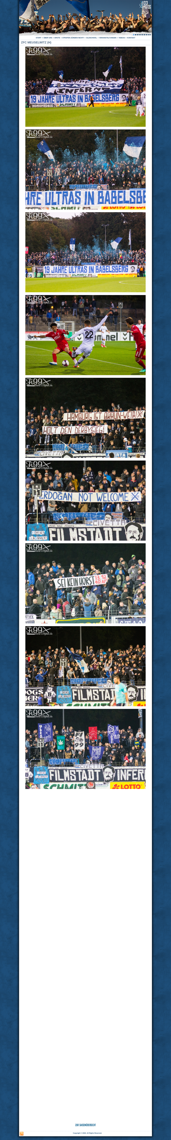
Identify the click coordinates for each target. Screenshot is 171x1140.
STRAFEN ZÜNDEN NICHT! (73, 38)
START (38, 38)
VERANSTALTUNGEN (107, 38)
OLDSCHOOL (91, 38)
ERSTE (57, 38)
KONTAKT (131, 38)
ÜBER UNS (47, 38)
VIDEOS (121, 38)
